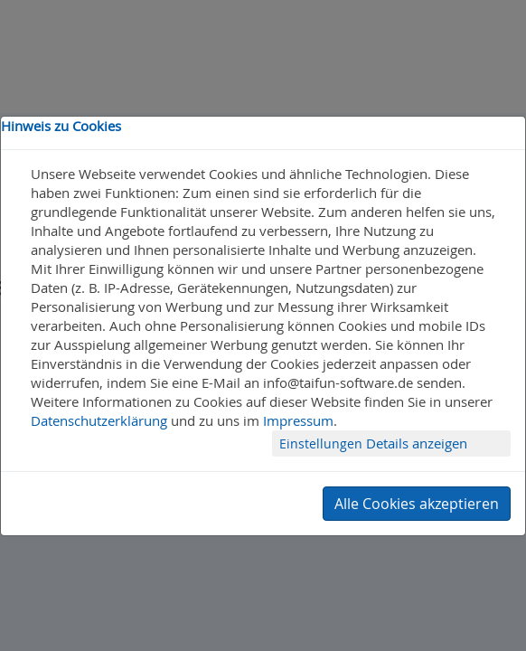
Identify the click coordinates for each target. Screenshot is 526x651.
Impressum (298, 420)
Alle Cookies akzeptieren (416, 504)
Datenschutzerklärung (99, 420)
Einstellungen (322, 443)
